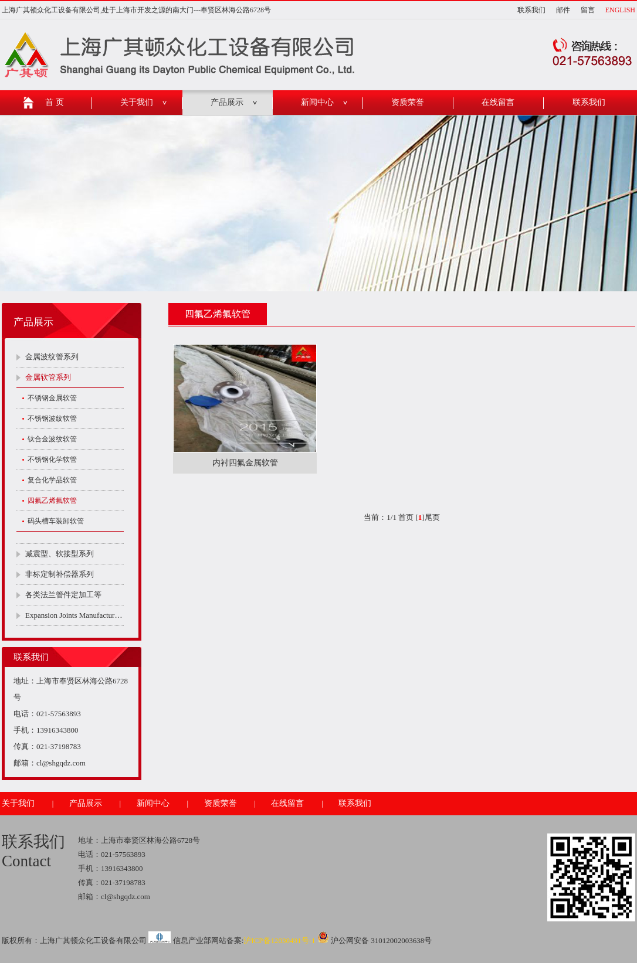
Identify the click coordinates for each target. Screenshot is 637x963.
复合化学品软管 (52, 480)
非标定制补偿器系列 (59, 574)
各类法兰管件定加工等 (63, 594)
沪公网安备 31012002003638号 (374, 940)
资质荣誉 (407, 102)
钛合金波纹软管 (52, 439)
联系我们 (531, 10)
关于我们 (136, 102)
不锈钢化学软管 (52, 459)
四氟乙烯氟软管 (52, 500)
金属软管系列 (48, 377)
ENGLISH (620, 10)
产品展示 (227, 102)
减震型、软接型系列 (59, 553)
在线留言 (498, 102)
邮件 (563, 10)
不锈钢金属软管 (52, 398)
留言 (588, 10)
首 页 (54, 102)
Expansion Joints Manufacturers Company (74, 615)
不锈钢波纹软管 (52, 418)
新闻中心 (317, 102)
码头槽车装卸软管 (56, 521)
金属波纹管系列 (52, 356)
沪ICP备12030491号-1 (279, 940)
